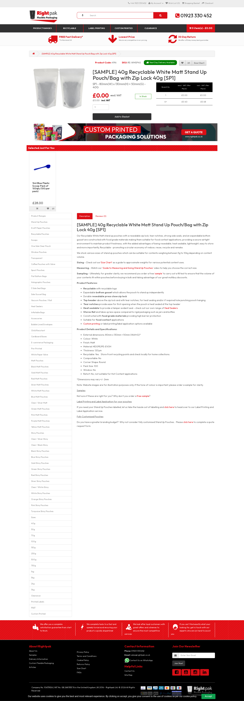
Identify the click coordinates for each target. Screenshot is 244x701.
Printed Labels (37, 601)
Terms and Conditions (87, 656)
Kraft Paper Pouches (40, 228)
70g (33, 535)
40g (33, 523)
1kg (32, 571)
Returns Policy (83, 664)
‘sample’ (158, 273)
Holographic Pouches (40, 282)
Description (84, 216)
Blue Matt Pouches (39, 397)
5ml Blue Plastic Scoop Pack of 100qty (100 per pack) (41, 187)
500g (33, 559)
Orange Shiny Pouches (41, 499)
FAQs (79, 672)
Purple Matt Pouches (40, 421)
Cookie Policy (83, 660)
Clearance (151, 28)
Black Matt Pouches (40, 366)
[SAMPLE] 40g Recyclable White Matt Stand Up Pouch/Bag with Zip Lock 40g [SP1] (79, 53)
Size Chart (81, 668)
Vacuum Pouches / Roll (41, 300)
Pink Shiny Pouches (39, 505)
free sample (143, 396)
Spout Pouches (38, 270)
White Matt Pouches (40, 391)
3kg (33, 589)
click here (169, 407)
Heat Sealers (37, 306)
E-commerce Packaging (42, 342)
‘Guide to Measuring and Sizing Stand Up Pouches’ (127, 268)
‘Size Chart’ (106, 262)
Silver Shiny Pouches (40, 481)
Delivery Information (38, 659)
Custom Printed (124, 28)
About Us (33, 651)
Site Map (128, 675)
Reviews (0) (101, 216)
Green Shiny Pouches (40, 469)
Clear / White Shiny (40, 487)
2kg (33, 583)
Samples (33, 655)
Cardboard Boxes (39, 336)
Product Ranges (42, 28)
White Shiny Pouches (40, 493)
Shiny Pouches (37, 433)
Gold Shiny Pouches (40, 463)
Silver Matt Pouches (40, 384)
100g (33, 541)
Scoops (34, 240)
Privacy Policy (83, 652)
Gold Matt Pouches (39, 372)
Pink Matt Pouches (39, 415)
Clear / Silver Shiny (39, 439)
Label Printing (96, 28)
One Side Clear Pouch (41, 246)
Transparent (36, 258)
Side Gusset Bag (38, 294)
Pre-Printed (36, 348)
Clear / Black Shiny (39, 445)
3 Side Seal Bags (38, 288)
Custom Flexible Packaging (41, 663)
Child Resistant (38, 330)
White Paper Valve (39, 354)
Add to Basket (122, 116)
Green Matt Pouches (40, 409)
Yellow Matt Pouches (40, 427)
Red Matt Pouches (39, 378)
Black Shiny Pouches (40, 451)
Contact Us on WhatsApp (141, 660)
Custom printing (91, 323)
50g (33, 529)
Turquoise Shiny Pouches (42, 511)
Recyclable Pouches (40, 234)
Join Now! (178, 663)
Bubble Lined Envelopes (42, 324)
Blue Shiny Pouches (39, 457)
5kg (32, 577)
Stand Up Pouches (39, 222)
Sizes (33, 517)
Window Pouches (39, 252)
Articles (32, 667)
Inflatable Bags (38, 312)
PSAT (33, 608)
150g (33, 547)
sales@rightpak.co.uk (137, 655)
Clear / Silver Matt (39, 403)
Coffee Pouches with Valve (43, 264)
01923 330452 (134, 651)
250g (33, 553)
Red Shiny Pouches (39, 475)
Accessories (36, 318)
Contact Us (129, 671)
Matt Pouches (37, 360)
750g (33, 565)
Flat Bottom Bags (39, 276)
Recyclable (69, 28)
